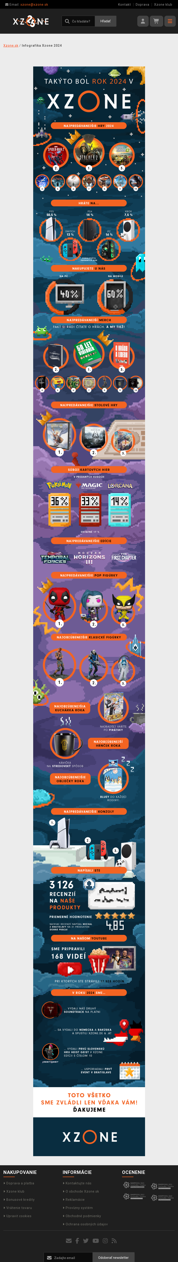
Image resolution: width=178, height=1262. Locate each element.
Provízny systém (78, 1208)
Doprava (142, 4)
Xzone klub (163, 4)
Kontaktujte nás (77, 1183)
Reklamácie (74, 1199)
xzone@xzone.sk (26, 4)
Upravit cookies (17, 1216)
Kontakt (124, 4)
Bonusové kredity (19, 1199)
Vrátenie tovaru (17, 1208)
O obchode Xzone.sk (81, 1191)
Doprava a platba (18, 1183)
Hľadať (105, 21)
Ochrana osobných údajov (85, 1224)
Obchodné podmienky (82, 1216)
